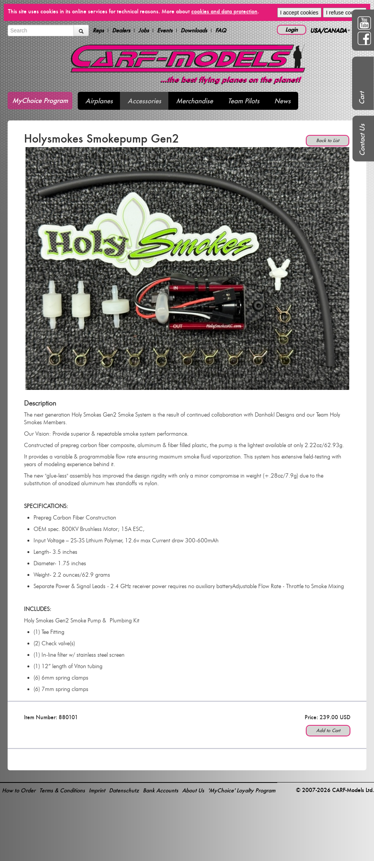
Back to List (327, 140)
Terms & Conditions (62, 790)
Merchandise (194, 100)
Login (291, 29)
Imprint (97, 790)
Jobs (143, 30)
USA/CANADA (330, 30)
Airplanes (99, 100)
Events (165, 30)
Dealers (121, 30)
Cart (361, 97)
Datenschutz (124, 790)
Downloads (194, 30)
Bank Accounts (160, 790)
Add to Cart (328, 730)
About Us (193, 790)
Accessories (144, 100)
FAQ (220, 30)
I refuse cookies (344, 13)
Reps (98, 30)
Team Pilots (243, 100)
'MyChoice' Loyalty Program (241, 790)
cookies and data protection (224, 11)
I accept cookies (299, 13)
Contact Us (362, 140)
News (282, 100)
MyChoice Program (40, 100)
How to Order (18, 790)
